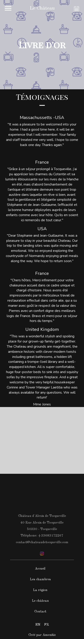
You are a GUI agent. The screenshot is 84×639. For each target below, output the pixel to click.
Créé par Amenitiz (42, 635)
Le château (40, 601)
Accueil (40, 568)
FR (46, 624)
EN (37, 624)
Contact (40, 611)
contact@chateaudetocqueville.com (42, 542)
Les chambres (40, 579)
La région (40, 590)
